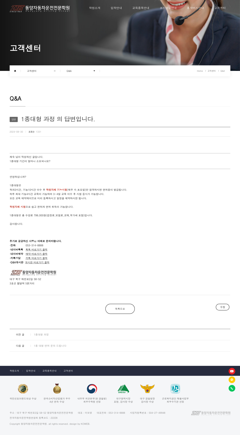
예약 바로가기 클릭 (36, 253)
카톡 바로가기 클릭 (36, 258)
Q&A (69, 70)
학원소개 (14, 370)
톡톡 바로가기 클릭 (36, 249)
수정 (222, 307)
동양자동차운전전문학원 (40, 8)
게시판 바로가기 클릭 (37, 262)
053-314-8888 (117, 412)
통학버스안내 (195, 8)
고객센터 (68, 370)
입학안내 (30, 370)
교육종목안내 (49, 370)
